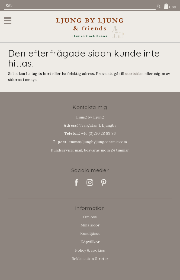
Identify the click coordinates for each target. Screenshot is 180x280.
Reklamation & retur (90, 258)
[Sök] (159, 6)
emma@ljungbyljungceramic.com (90, 141)
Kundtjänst (90, 233)
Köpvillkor (90, 241)
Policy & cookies (90, 250)
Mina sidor (90, 225)
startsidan (134, 73)
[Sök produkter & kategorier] (80, 5)
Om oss (90, 217)
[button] (8, 20)
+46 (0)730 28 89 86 (90, 133)
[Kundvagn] (169, 6)
